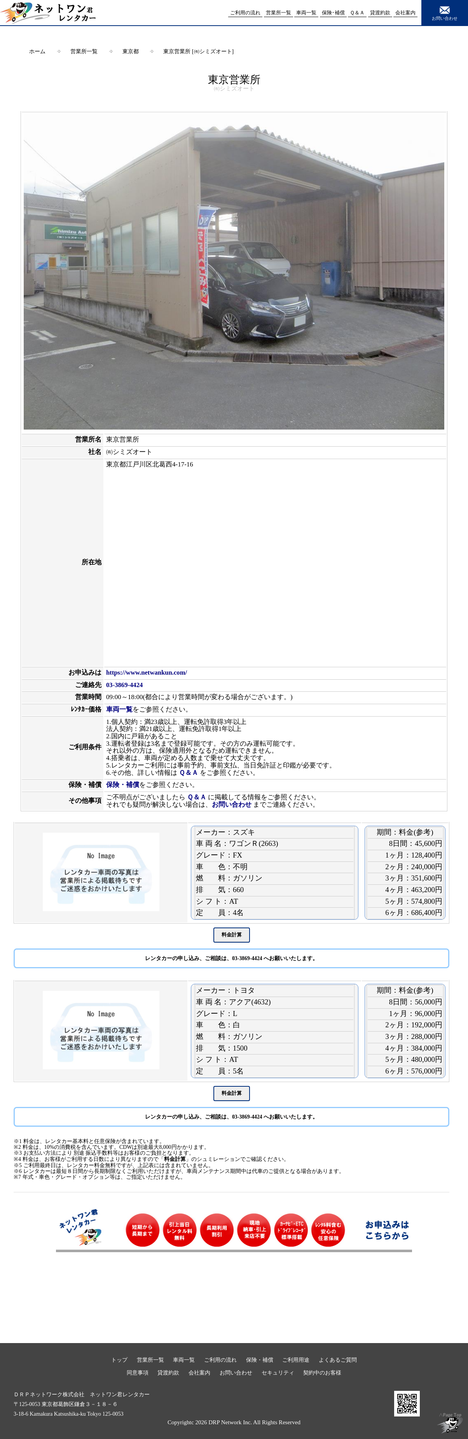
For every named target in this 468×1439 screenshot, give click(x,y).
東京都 (130, 51)
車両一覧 (119, 709)
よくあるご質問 (338, 1360)
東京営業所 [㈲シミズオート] (198, 51)
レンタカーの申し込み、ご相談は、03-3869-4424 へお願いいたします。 (231, 958)
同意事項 (137, 1372)
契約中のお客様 (322, 1372)
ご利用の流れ (220, 1360)
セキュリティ (278, 1372)
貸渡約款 (168, 1372)
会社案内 (199, 1372)
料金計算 (175, 1159)
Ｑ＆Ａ (188, 772)
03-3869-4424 (124, 685)
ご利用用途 (295, 1360)
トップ (119, 1360)
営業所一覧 (84, 51)
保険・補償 (122, 784)
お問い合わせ (445, 12)
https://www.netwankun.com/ (146, 672)
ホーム (37, 51)
